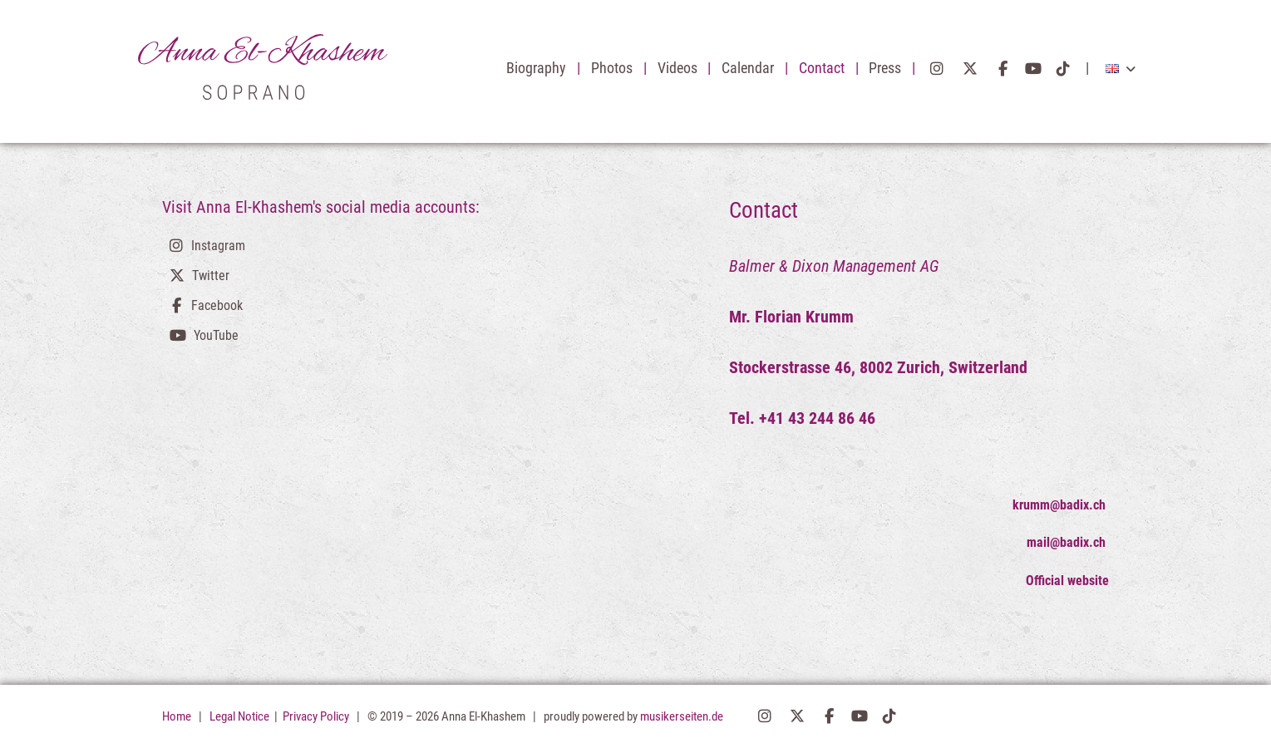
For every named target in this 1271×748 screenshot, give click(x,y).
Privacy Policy (317, 716)
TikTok (1063, 69)
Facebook (1002, 69)
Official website (1067, 580)
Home (176, 716)
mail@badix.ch (1068, 542)
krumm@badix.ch (1060, 505)
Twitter (970, 69)
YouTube (1033, 69)
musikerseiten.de (681, 716)
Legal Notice (240, 716)
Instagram (937, 69)
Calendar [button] (749, 68)
